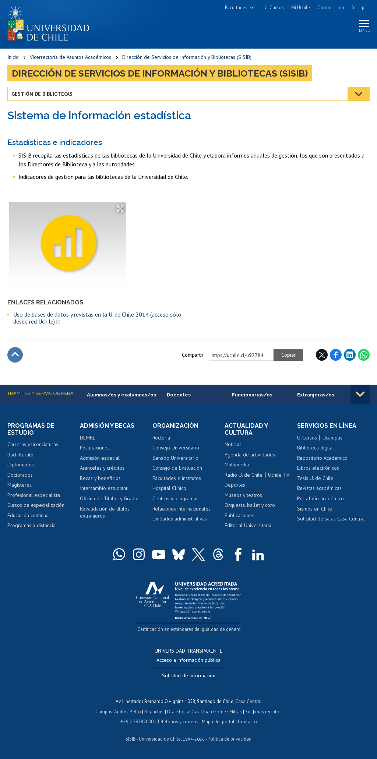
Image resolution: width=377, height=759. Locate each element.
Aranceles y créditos (102, 468)
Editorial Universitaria (248, 525)
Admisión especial (100, 458)
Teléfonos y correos (177, 722)
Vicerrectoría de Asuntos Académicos (70, 57)
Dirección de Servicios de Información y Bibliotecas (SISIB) (186, 57)
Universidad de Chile (160, 739)
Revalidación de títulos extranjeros (105, 512)
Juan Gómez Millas (222, 712)
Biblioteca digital (315, 447)
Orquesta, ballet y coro (250, 505)
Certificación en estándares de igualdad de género (189, 629)
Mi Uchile (300, 7)
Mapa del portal (218, 722)
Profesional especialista (33, 495)
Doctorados (20, 475)
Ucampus (332, 437)
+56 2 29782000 (137, 722)
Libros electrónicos (318, 468)
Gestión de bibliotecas (42, 94)
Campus (103, 712)
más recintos (268, 712)
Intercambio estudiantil (105, 488)
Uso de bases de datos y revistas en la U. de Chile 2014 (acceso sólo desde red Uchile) (97, 318)
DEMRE (87, 437)
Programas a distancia (31, 525)
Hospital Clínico (169, 488)
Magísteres (19, 484)
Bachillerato (20, 454)
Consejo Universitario (175, 447)
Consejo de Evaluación (177, 468)
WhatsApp (363, 355)
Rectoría (161, 437)
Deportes (235, 484)
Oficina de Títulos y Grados (110, 498)
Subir (15, 355)
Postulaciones (95, 447)
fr (353, 7)
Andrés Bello (127, 712)
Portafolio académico (320, 498)
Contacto (247, 722)
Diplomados (20, 464)
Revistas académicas (319, 488)
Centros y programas (175, 498)
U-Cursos (274, 7)
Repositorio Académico (322, 458)
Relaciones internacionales (181, 508)
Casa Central (248, 701)
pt (364, 7)
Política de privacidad (229, 739)
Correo (324, 7)
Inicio (13, 57)
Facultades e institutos (176, 478)
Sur (248, 712)
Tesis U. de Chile (315, 478)
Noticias (233, 444)
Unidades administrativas (179, 518)
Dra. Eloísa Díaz (183, 712)
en (341, 7)
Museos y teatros (243, 495)
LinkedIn (349, 355)
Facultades (236, 7)
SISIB (131, 739)
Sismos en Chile (314, 508)
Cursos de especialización (35, 505)
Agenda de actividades (250, 454)
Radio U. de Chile (244, 475)
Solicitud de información (188, 675)
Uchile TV (278, 475)
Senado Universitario (175, 458)
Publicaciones (239, 515)
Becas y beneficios (100, 478)
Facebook (336, 355)
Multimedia (237, 464)
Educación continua (28, 515)
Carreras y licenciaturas (32, 444)
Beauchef (154, 712)
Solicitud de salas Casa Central (331, 518)
